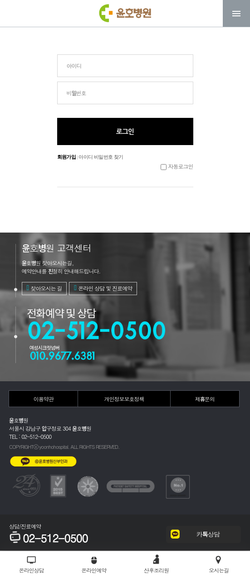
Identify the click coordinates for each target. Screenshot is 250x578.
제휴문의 (205, 399)
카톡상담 (208, 534)
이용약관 (44, 399)
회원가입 (66, 157)
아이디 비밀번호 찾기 (100, 157)
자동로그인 (180, 166)
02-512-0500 (48, 538)
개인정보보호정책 (124, 399)
